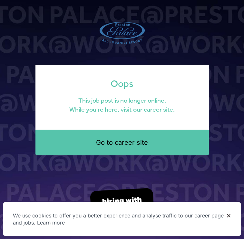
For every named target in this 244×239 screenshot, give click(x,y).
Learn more (51, 222)
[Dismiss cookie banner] (228, 215)
